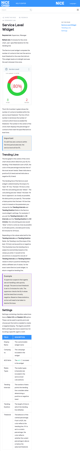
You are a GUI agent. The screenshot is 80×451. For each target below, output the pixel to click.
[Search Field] (16, 9)
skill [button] (19, 360)
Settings (64, 31)
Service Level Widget (68, 25)
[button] (30, 9)
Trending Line (66, 28)
